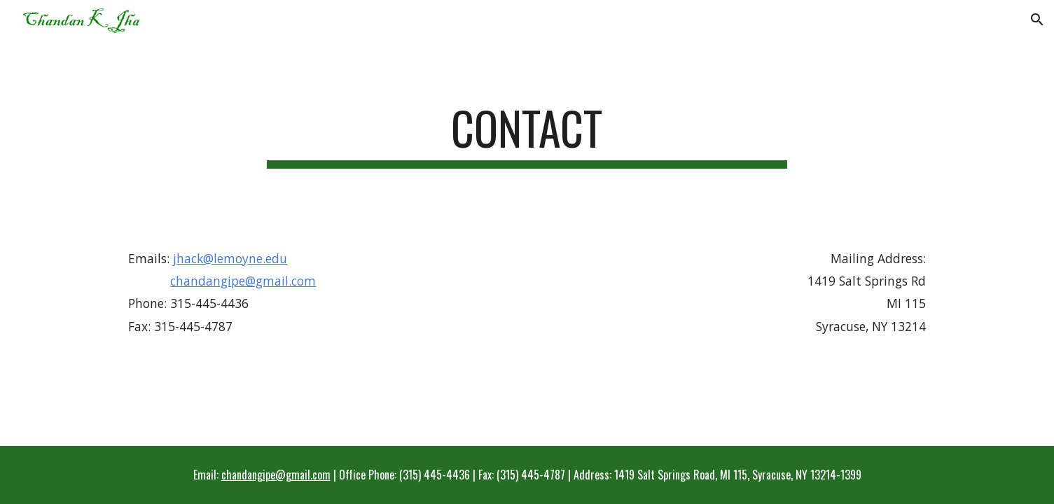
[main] (527, 134)
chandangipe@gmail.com (243, 280)
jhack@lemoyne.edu (230, 258)
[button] (1037, 19)
